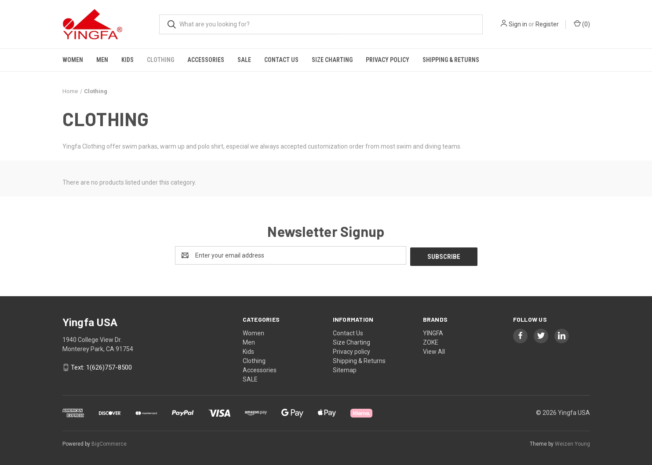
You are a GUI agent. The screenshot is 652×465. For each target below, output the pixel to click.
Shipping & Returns (451, 59)
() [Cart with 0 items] (582, 24)
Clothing (160, 59)
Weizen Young (572, 443)
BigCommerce (109, 443)
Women (72, 59)
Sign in (518, 24)
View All (434, 350)
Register (547, 24)
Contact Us (281, 59)
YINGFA (433, 331)
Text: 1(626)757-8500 (101, 367)
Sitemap (345, 368)
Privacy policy (387, 59)
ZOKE (430, 341)
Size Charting (332, 59)
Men (102, 59)
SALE (244, 59)
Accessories (205, 59)
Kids (127, 59)
